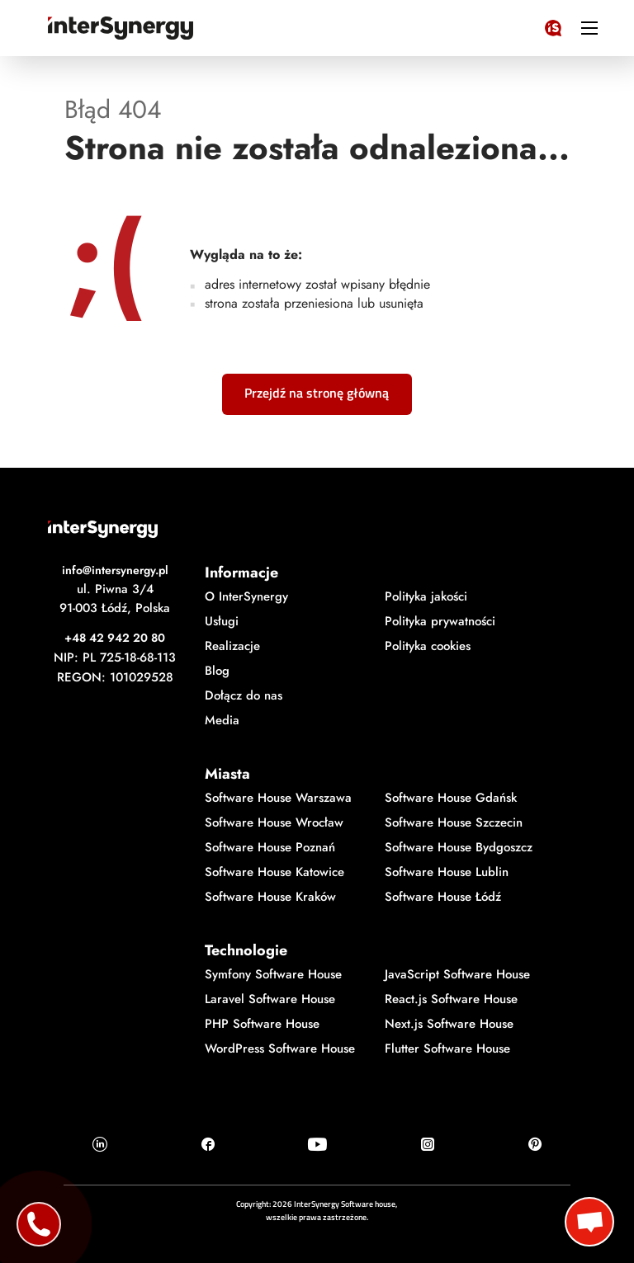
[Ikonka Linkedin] (99, 1144)
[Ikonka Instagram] (427, 1144)
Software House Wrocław (274, 822)
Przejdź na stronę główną (316, 393)
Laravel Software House (270, 999)
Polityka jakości (426, 596)
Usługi (222, 621)
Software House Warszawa (278, 798)
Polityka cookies (428, 646)
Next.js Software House (449, 1024)
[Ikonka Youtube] (317, 1144)
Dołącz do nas (243, 695)
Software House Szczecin (454, 822)
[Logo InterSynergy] (553, 24)
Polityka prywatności (440, 621)
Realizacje (232, 646)
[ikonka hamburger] (589, 27)
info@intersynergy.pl (115, 570)
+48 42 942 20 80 (114, 637)
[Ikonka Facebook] (208, 1144)
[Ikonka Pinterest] (535, 1144)
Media (222, 720)
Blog (217, 671)
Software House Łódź (443, 897)
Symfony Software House (273, 974)
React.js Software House (451, 999)
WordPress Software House (280, 1048)
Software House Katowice (274, 872)
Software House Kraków (270, 897)
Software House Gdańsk (451, 798)
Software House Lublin (447, 872)
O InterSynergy (246, 596)
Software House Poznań (270, 847)
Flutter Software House (447, 1048)
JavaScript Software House (457, 974)
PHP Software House (262, 1024)
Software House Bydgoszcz (458, 847)
